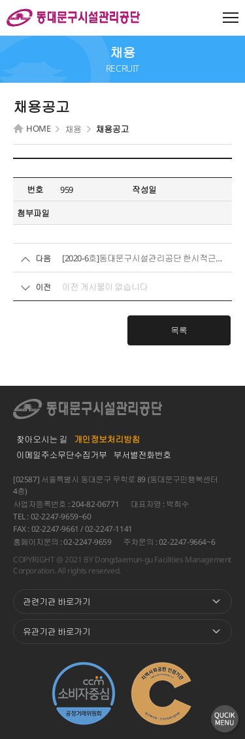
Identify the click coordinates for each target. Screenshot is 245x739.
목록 (179, 330)
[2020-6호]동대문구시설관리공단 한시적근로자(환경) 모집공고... (145, 258)
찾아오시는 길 (41, 439)
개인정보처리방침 (107, 439)
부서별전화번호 (142, 455)
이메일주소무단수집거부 (61, 455)
